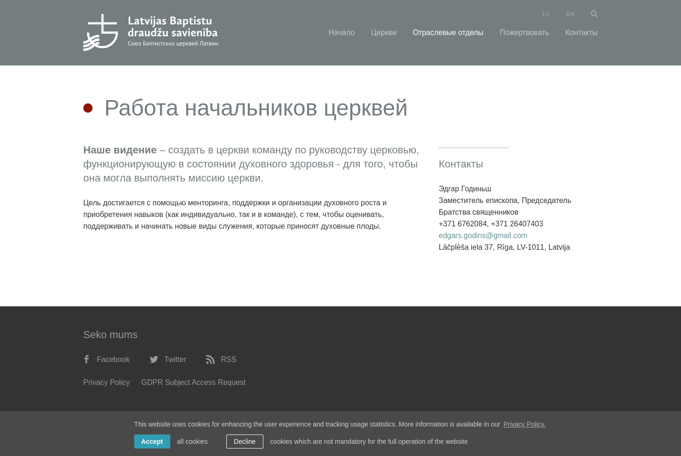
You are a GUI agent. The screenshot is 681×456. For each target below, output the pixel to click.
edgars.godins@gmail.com (483, 235)
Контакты (581, 32)
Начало (342, 32)
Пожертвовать (524, 32)
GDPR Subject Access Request (193, 382)
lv (546, 13)
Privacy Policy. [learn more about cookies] (524, 424)
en (570, 13)
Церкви (383, 32)
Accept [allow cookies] (152, 441)
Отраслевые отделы (448, 32)
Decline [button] (245, 441)
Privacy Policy (106, 382)
